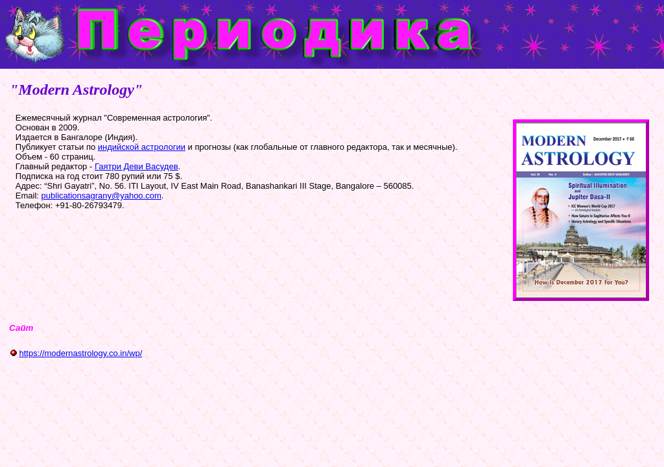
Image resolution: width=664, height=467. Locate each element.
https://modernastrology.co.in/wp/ (80, 353)
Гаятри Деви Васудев (136, 166)
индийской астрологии (141, 147)
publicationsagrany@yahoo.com (101, 195)
